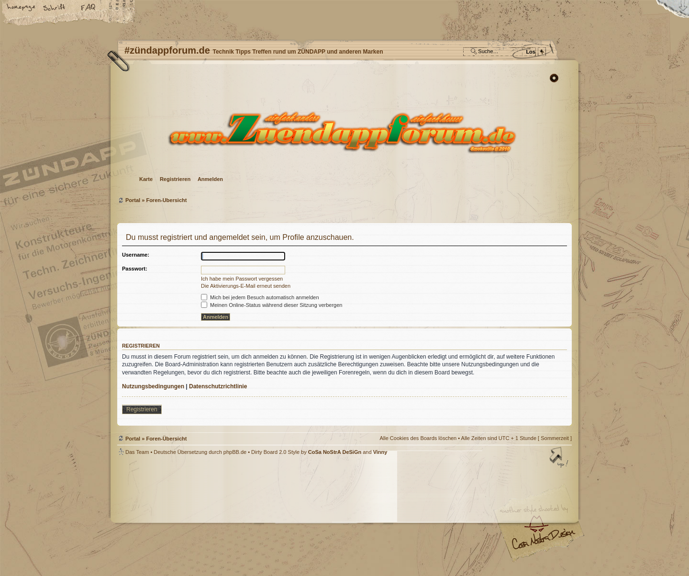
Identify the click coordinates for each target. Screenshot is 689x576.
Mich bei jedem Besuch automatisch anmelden (260, 297)
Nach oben (560, 458)
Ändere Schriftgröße (55, 8)
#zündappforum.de (268, 517)
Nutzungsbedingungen (153, 386)
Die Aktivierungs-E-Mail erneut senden (245, 286)
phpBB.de (234, 452)
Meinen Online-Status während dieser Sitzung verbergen (271, 305)
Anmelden (210, 179)
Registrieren (175, 179)
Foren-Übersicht (343, 131)
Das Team (137, 452)
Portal (132, 200)
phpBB (225, 515)
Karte (146, 179)
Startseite (21, 8)
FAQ (88, 8)
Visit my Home (543, 543)
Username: (135, 255)
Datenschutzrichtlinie (218, 386)
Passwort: (134, 268)
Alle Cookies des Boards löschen (417, 438)
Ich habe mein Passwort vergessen (242, 279)
